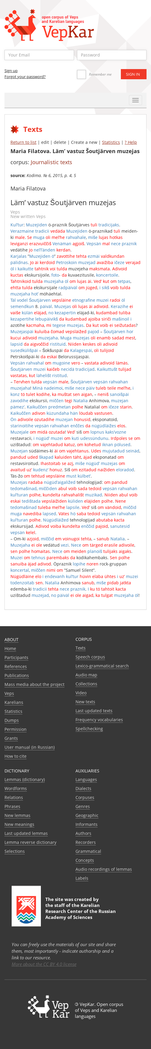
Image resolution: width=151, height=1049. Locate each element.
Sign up (11, 70)
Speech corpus (90, 657)
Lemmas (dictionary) (24, 779)
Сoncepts (85, 860)
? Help (131, 142)
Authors (83, 833)
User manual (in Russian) (29, 747)
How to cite (15, 756)
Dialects (83, 788)
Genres (83, 806)
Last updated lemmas (26, 833)
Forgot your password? (25, 76)
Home (10, 648)
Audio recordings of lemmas (104, 869)
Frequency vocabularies (99, 719)
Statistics (111, 142)
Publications (16, 675)
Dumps (11, 720)
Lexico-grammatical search (102, 666)
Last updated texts (94, 710)
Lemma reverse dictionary (30, 842)
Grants (11, 738)
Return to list (23, 142)
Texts (81, 648)
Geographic (87, 815)
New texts (85, 702)
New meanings (19, 824)
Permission (15, 729)
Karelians (13, 702)
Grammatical (88, 851)
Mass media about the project (34, 684)
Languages (86, 779)
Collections (86, 684)
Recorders (86, 842)
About (11, 639)
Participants (16, 657)
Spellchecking (89, 728)
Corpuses (85, 797)
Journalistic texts (51, 162)
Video (81, 693)
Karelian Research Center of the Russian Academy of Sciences (80, 911)
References (15, 666)
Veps (9, 693)
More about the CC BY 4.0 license (44, 964)
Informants (87, 824)
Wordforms (15, 788)
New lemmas (17, 815)
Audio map (86, 675)
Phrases (12, 806)
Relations (13, 797)
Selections (14, 851)
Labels (82, 878)
